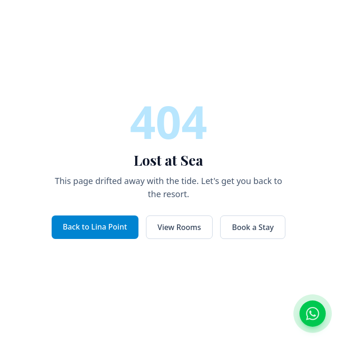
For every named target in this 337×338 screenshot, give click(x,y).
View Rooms (179, 227)
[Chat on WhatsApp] (312, 313)
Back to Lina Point (95, 227)
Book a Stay (253, 227)
